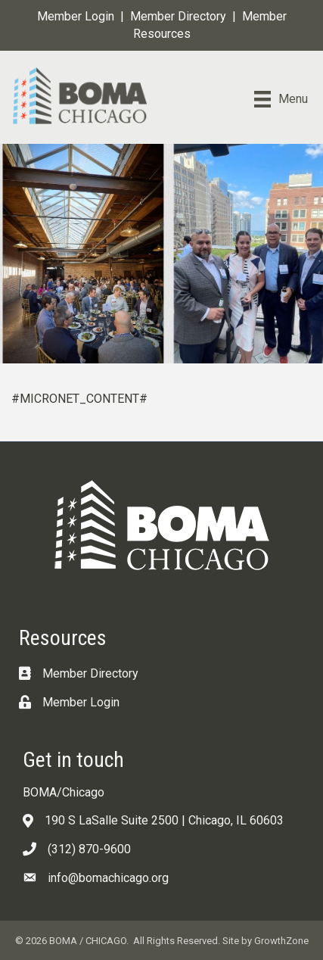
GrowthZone (281, 940)
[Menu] (281, 99)
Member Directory (178, 16)
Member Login (75, 16)
